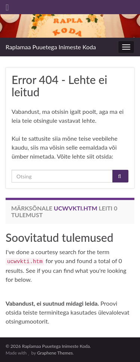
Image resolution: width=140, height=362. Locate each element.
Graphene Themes (55, 353)
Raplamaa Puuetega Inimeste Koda (51, 46)
